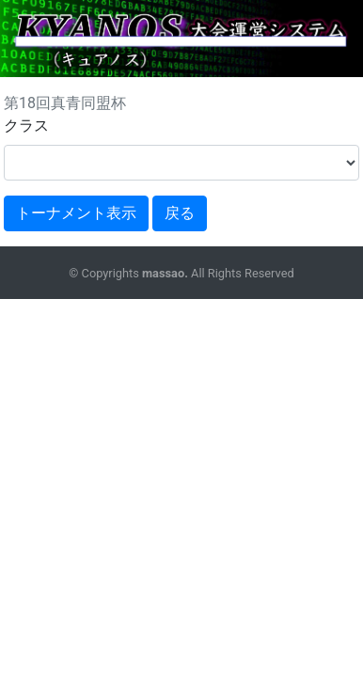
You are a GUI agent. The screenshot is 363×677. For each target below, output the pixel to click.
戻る (180, 213)
